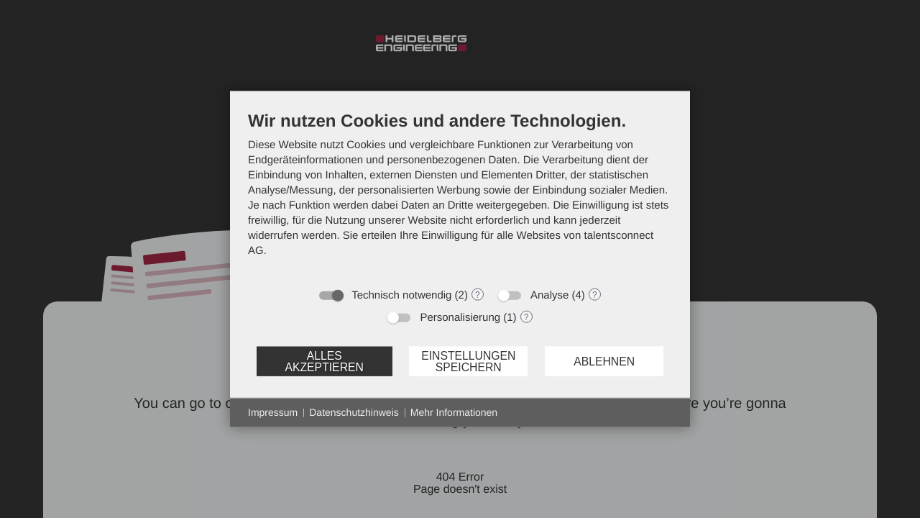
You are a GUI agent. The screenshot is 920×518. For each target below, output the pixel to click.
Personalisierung (460, 318)
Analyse (549, 295)
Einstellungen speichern (468, 361)
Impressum (273, 412)
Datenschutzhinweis (354, 412)
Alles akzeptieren (324, 361)
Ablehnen (604, 361)
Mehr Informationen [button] (453, 412)
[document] (460, 195)
